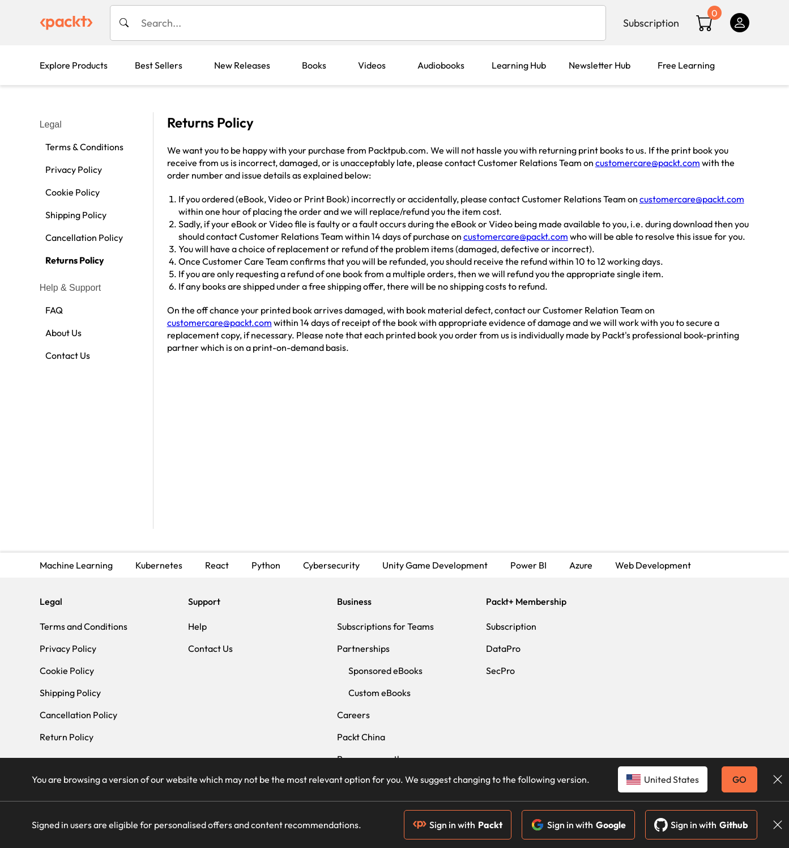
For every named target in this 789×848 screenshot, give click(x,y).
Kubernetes (158, 565)
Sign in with (457, 825)
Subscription (651, 22)
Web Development (653, 565)
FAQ (54, 310)
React (217, 565)
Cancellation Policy (84, 237)
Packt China (361, 737)
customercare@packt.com (647, 162)
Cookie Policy (72, 192)
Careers (353, 714)
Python (265, 565)
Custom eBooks (379, 692)
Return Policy (66, 737)
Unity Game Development (435, 565)
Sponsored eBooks (385, 670)
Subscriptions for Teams (385, 626)
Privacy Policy (73, 169)
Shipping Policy (75, 215)
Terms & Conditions (84, 146)
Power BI (528, 565)
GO (739, 779)
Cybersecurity (331, 565)
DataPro (503, 648)
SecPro (500, 670)
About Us (63, 332)
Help (197, 626)
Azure (580, 565)
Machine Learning (76, 565)
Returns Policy (74, 260)
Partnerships (363, 648)
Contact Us (67, 355)
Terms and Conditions (83, 626)
